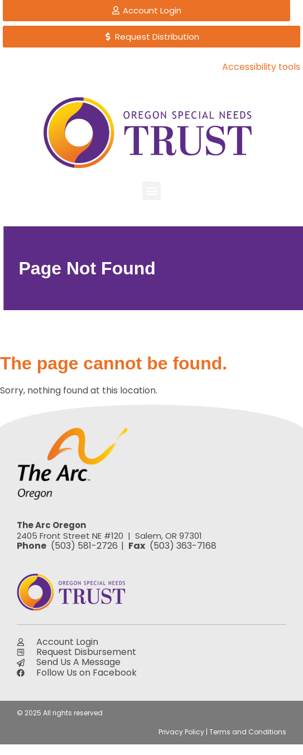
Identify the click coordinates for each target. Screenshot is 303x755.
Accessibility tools (261, 66)
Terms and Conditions (247, 732)
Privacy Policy (181, 732)
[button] (151, 191)
